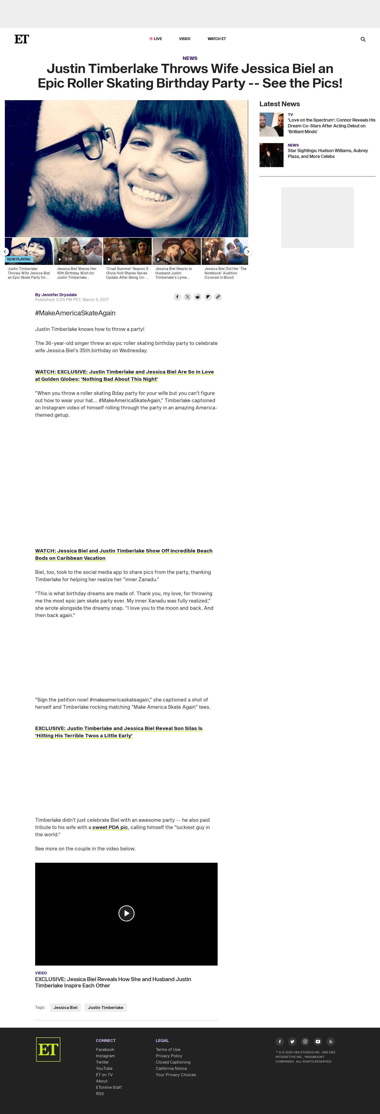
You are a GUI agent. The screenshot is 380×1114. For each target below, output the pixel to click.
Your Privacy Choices (176, 1075)
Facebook (105, 1050)
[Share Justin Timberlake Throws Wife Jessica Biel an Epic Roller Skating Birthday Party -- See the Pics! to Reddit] (197, 298)
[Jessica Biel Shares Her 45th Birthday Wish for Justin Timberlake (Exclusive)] (78, 260)
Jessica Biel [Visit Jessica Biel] (66, 1007)
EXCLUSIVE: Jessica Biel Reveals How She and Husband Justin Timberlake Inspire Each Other (113, 982)
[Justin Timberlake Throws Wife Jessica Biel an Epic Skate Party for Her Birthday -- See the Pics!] (28, 260)
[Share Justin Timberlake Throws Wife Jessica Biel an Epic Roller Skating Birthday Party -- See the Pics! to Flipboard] (208, 298)
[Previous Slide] (5, 252)
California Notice (171, 1069)
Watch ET (217, 39)
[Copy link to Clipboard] (218, 298)
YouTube (104, 1069)
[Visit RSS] (330, 1042)
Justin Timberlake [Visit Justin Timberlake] (105, 1007)
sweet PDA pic (110, 827)
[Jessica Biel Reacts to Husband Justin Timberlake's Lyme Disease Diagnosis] (176, 260)
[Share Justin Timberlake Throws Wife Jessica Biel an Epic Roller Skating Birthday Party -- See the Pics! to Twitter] (187, 298)
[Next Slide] (248, 252)
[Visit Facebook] (280, 1042)
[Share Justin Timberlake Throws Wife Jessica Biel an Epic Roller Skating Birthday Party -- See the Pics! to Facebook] (177, 298)
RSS (100, 1094)
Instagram (105, 1056)
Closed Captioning (173, 1062)
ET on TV (104, 1075)
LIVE (158, 39)
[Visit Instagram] (305, 1042)
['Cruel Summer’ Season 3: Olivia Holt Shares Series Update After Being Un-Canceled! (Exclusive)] (127, 260)
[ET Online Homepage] (22, 39)
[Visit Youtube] (318, 1042)
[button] (127, 913)
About (102, 1081)
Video (185, 39)
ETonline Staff (109, 1087)
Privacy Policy (169, 1056)
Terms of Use (168, 1050)
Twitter (102, 1062)
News (190, 58)
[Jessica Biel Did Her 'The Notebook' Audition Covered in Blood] (225, 260)
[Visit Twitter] (292, 1042)
